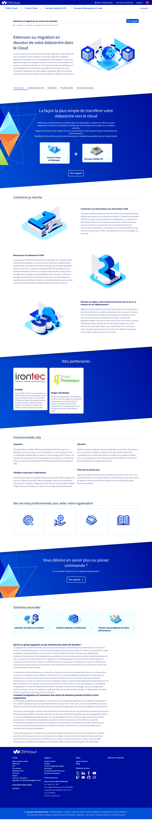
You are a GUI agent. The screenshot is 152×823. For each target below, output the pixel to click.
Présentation (18, 88)
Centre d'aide (49, 761)
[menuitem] (104, 2)
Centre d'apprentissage (54, 766)
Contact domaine (19, 778)
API (13, 766)
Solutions (20, 25)
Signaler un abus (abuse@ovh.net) (26, 780)
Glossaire (48, 768)
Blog (78, 763)
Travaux (15, 773)
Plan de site (90, 815)
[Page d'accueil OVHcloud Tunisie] (14, 25)
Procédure (16, 768)
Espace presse (82, 761)
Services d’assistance (85, 88)
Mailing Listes (18, 771)
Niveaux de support (52, 773)
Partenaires (52, 88)
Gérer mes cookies (78, 812)
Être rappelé (132, 21)
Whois (14, 775)
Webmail (16, 763)
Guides (47, 763)
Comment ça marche (35, 88)
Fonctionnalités (67, 88)
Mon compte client (20, 761)
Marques (15, 788)
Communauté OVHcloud (54, 771)
